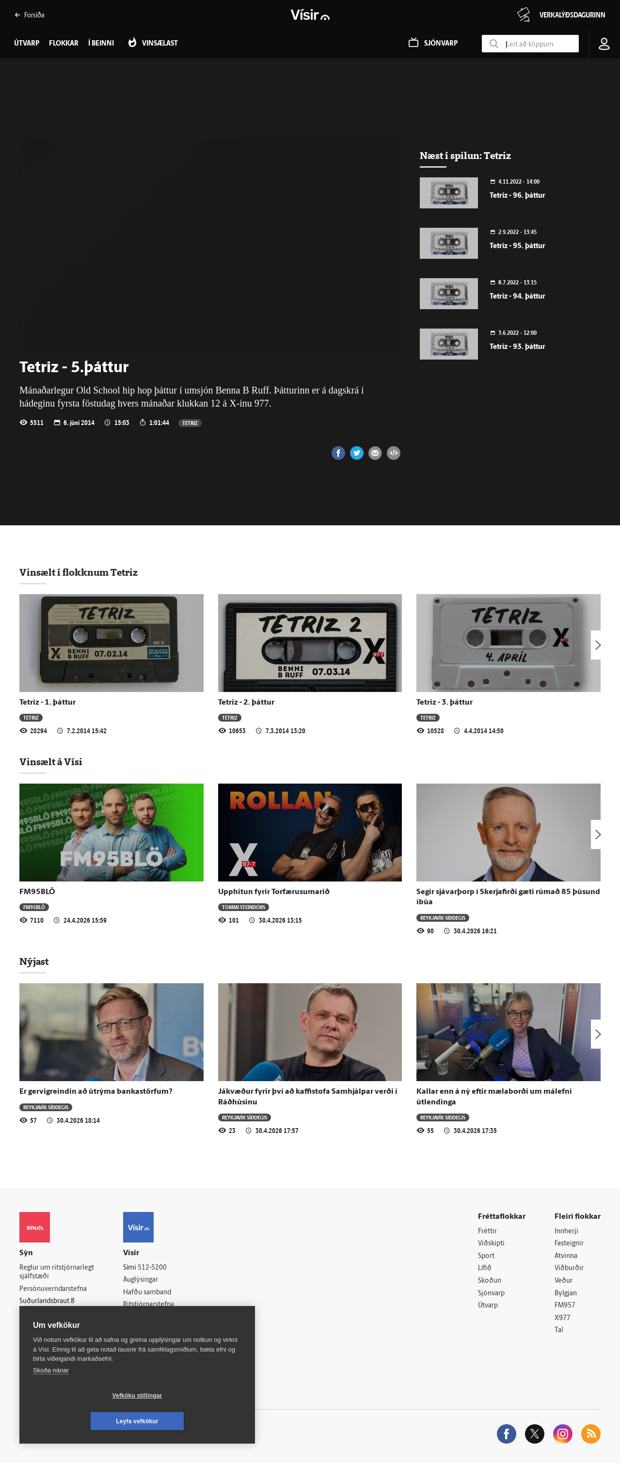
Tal (559, 1331)
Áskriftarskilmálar (149, 1317)
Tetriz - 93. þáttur (517, 347)
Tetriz (190, 423)
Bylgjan (566, 1293)
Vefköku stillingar (80, 1421)
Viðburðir (569, 1269)
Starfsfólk (137, 1330)
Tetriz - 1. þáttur (47, 703)
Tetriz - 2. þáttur (246, 703)
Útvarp (488, 1305)
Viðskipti (491, 1243)
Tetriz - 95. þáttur (517, 246)
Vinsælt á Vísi (50, 762)
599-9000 (48, 1325)
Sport (486, 1256)
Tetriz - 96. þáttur (517, 196)
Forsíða (29, 15)
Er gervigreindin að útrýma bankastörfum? (96, 1092)
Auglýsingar (140, 1280)
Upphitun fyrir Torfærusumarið (274, 892)
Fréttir (487, 1231)
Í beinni (101, 43)
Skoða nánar (51, 1396)
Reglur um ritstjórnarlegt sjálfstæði (56, 1272)
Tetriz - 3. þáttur (444, 703)
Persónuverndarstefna (53, 1289)
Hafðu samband (147, 1292)
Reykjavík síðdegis (442, 917)
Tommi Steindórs (243, 907)
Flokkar (64, 43)
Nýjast (33, 961)
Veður (563, 1281)
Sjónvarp (491, 1293)
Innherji (566, 1231)
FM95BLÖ (37, 892)
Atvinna (566, 1256)
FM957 (565, 1305)
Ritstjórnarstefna (148, 1305)
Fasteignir (569, 1243)
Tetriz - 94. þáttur (517, 296)
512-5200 (152, 1268)
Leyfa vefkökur (195, 1421)
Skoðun (489, 1281)
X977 (563, 1318)
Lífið (485, 1269)
